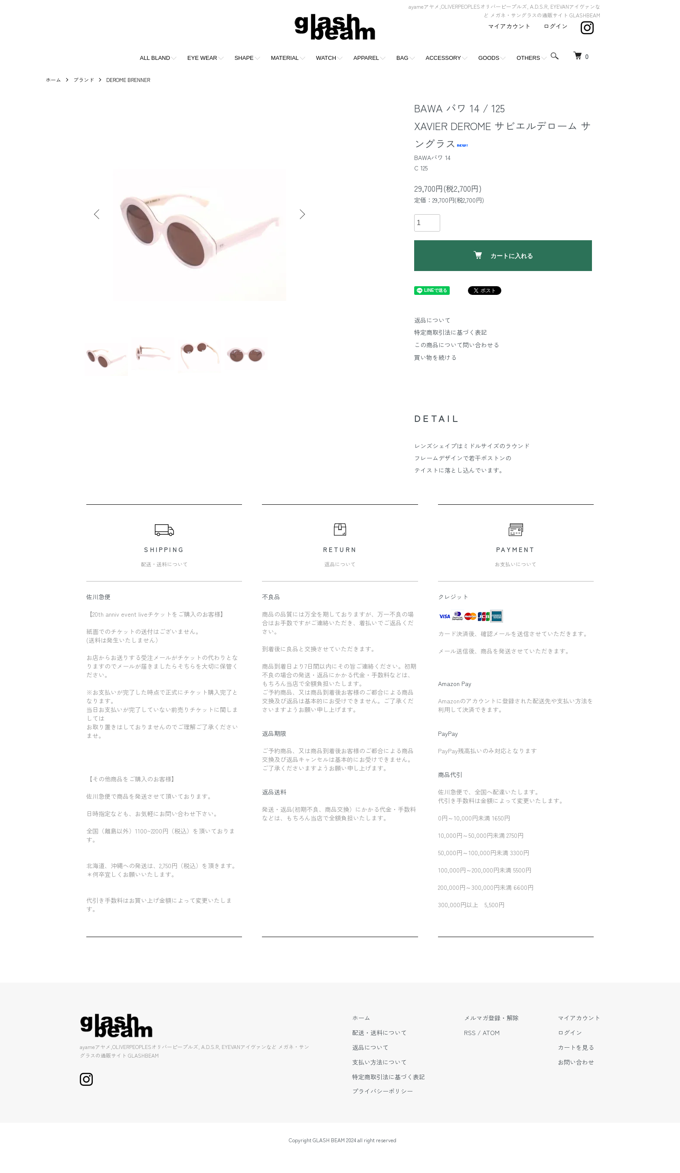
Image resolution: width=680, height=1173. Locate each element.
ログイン (555, 26)
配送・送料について (379, 1032)
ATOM (491, 1032)
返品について (432, 320)
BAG (402, 58)
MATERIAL (285, 58)
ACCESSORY (443, 58)
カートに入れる (503, 255)
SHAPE (244, 58)
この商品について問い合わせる (456, 344)
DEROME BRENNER (128, 79)
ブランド (83, 79)
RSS (470, 1032)
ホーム (53, 79)
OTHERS (528, 58)
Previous (97, 214)
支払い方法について (379, 1062)
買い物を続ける (435, 357)
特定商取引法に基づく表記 (450, 332)
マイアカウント (509, 26)
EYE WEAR (202, 58)
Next (301, 214)
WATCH (326, 58)
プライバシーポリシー (382, 1091)
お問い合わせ (576, 1062)
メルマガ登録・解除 (491, 1017)
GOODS (488, 58)
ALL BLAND (155, 58)
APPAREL (366, 58)
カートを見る (576, 1047)
